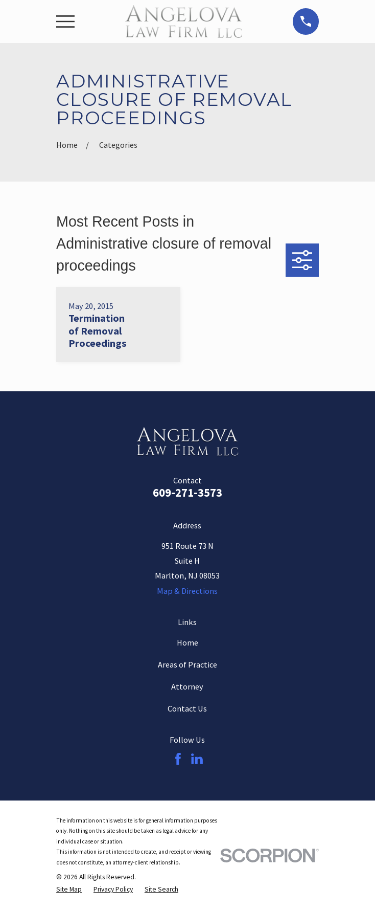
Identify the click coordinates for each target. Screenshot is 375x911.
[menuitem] (69, 889)
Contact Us (187, 708)
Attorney (187, 686)
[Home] (183, 21)
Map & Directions (187, 591)
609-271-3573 (187, 492)
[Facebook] (178, 759)
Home (187, 642)
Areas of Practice (187, 664)
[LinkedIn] (197, 759)
